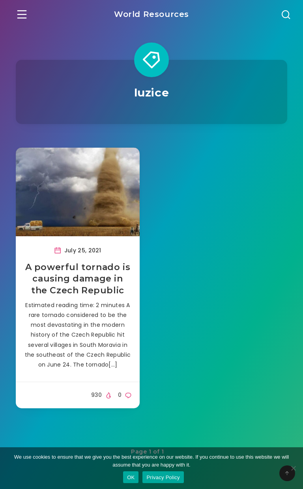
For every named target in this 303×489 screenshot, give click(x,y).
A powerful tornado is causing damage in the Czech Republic (78, 279)
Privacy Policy (163, 477)
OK (131, 477)
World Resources (151, 14)
